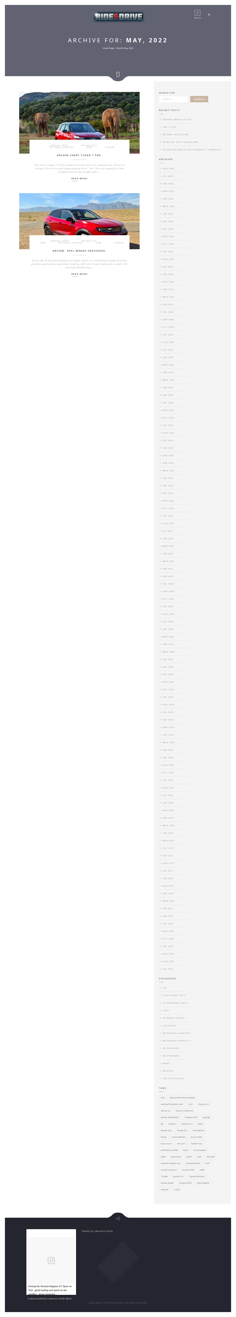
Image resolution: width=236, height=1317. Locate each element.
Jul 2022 (168, 440)
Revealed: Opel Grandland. (181, 142)
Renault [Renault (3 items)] (211, 1156)
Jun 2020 (168, 629)
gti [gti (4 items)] (162, 1123)
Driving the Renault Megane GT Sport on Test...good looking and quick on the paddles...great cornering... (50, 1290)
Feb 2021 (168, 568)
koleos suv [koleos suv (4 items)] (196, 1143)
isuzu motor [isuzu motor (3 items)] (196, 1136)
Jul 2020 (168, 621)
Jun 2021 (168, 538)
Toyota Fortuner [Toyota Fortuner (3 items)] (197, 1176)
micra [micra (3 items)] (185, 1150)
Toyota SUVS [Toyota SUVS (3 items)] (185, 1182)
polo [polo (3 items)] (199, 1156)
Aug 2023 (168, 342)
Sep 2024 (168, 251)
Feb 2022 (168, 478)
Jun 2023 (168, 357)
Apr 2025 (168, 198)
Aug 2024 (168, 259)
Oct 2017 (168, 848)
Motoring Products (177, 1040)
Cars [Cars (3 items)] (190, 1104)
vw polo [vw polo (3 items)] (164, 1189)
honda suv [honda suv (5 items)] (182, 1130)
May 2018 (168, 810)
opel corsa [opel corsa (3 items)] (176, 1156)
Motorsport (171, 1048)
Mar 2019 (169, 742)
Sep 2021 (168, 516)
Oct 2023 (168, 327)
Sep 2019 (168, 697)
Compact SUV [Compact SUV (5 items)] (191, 1117)
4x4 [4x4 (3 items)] (162, 1097)
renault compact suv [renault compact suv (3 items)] (171, 1163)
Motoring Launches (61, 147)
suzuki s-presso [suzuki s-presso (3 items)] (169, 1169)
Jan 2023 (168, 395)
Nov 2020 (168, 591)
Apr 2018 (168, 818)
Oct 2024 (168, 244)
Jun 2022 (168, 448)
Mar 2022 (169, 470)
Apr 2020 (168, 644)
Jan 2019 (168, 757)
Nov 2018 (168, 765)
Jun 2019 (168, 719)
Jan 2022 (168, 485)
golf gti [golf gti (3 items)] (206, 1117)
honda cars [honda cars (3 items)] (166, 1130)
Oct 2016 (168, 938)
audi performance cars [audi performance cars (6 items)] (172, 1104)
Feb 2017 (168, 908)
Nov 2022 (168, 410)
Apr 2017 (168, 893)
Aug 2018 (168, 787)
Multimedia (171, 1056)
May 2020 (168, 636)
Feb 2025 (168, 214)
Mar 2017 (169, 901)
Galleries (169, 1025)
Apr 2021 (168, 553)
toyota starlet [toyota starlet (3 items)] (167, 1182)
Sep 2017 (168, 855)
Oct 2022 (168, 417)
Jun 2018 (168, 803)
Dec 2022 (168, 402)
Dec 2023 (168, 312)
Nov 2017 (168, 840)
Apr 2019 (168, 735)
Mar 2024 (169, 297)
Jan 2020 (168, 667)
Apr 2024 (168, 289)
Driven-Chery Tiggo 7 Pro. (79, 155)
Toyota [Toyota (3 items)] (164, 1176)
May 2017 (168, 886)
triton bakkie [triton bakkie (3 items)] (203, 1182)
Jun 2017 (168, 878)
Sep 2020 (168, 606)
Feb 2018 (168, 833)
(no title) (170, 127)
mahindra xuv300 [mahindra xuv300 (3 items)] (169, 1150)
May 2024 (168, 282)
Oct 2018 (168, 772)
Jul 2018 (168, 795)
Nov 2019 (168, 682)
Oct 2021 (168, 508)
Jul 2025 (168, 176)
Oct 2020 (168, 599)
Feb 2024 (168, 304)
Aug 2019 (168, 704)
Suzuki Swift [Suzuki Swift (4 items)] (188, 1169)
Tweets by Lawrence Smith (97, 1231)
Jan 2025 (168, 221)
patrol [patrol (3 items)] (189, 1156)
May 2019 (168, 727)
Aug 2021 (168, 523)
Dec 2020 (168, 584)
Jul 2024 (168, 266)
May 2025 (168, 191)
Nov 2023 (168, 319)
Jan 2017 (168, 916)
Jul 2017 (168, 871)
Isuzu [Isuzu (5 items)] (164, 1136)
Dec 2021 (168, 493)
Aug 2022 (168, 433)
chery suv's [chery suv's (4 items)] (203, 1104)
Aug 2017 (168, 863)
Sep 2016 (168, 946)
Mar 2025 (169, 206)
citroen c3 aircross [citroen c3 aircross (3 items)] (184, 1110)
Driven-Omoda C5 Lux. (178, 119)
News (89, 147)
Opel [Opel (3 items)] (163, 1156)
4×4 (165, 988)
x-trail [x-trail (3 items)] (176, 1189)
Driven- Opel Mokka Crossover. (79, 250)
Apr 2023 (168, 372)
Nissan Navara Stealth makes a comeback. (192, 149)
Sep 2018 (168, 780)
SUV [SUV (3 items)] (207, 1163)
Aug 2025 (168, 168)
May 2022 (168, 455)
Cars (43, 243)
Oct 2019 (168, 689)
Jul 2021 (168, 531)
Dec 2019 (168, 674)
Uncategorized (173, 1078)
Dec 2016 (168, 923)
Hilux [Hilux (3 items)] (200, 1123)
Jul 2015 (168, 969)
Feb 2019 (168, 750)
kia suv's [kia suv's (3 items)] (181, 1143)
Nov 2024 (168, 236)
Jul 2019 (168, 712)
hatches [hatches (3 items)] (172, 1123)
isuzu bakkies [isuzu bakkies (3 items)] (178, 1136)
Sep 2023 (168, 334)
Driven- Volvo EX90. (176, 134)
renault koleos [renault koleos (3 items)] (193, 1163)
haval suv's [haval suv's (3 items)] (187, 1123)
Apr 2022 (168, 463)
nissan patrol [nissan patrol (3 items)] (199, 1150)
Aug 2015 (168, 961)
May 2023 (168, 365)
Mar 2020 (169, 652)
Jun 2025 (168, 183)
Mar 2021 (169, 561)
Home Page (108, 47)
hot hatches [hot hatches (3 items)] (198, 1130)
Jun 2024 (168, 274)
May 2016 (168, 954)
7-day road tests (174, 995)
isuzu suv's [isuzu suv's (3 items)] (166, 1143)
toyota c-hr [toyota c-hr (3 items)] (178, 1176)
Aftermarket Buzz (175, 1003)
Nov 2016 (168, 931)
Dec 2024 (168, 229)
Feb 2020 (168, 659)
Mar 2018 (169, 825)
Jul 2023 (168, 349)
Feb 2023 (168, 387)
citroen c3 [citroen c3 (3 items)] (165, 1110)
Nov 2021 (168, 501)
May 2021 (168, 546)
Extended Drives (174, 1018)
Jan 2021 (168, 576)
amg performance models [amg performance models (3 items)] (182, 1097)
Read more (79, 178)
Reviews (110, 147)
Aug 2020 (168, 614)
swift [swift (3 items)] (201, 1169)
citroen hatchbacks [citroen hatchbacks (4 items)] (170, 1117)
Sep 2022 (168, 425)
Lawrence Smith (58, 145)
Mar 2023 (169, 380)
